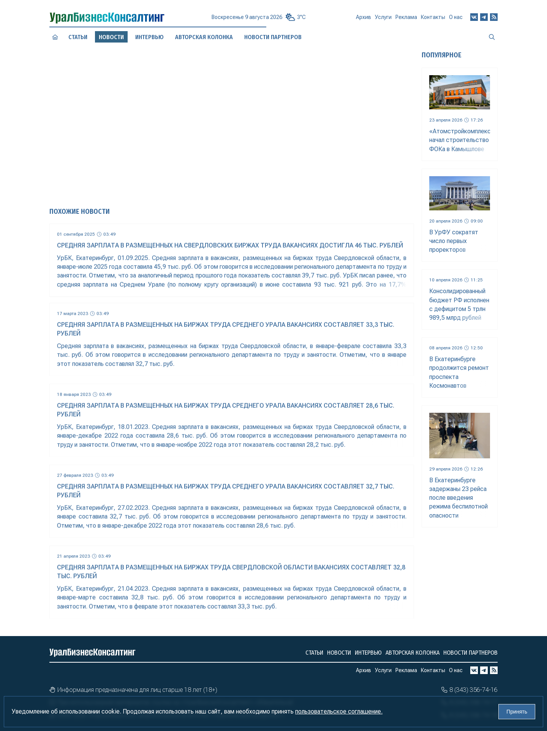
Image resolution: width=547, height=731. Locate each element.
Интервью (368, 652)
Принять (516, 712)
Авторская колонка (412, 652)
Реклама (406, 19)
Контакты (433, 19)
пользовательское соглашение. (339, 711)
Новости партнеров (470, 652)
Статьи (78, 36)
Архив (363, 20)
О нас (456, 17)
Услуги (383, 20)
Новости (339, 652)
